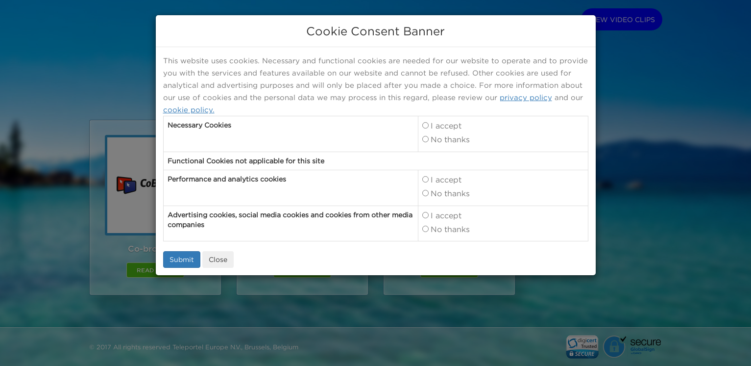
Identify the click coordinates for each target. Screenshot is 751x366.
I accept (446, 125)
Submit (182, 259)
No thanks (450, 139)
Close (218, 259)
